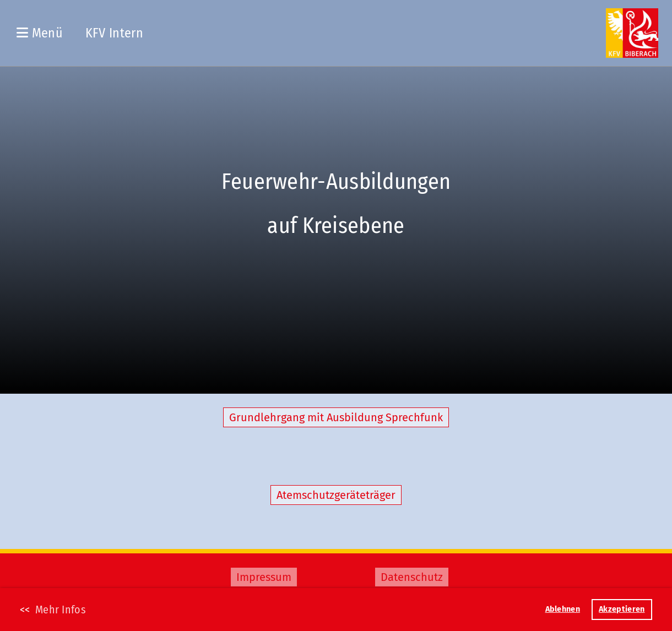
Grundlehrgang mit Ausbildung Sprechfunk (336, 417)
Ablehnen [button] (562, 609)
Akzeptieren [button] (621, 609)
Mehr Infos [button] (60, 609)
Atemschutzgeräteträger (336, 495)
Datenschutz (412, 577)
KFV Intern (114, 33)
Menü (40, 33)
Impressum (263, 577)
